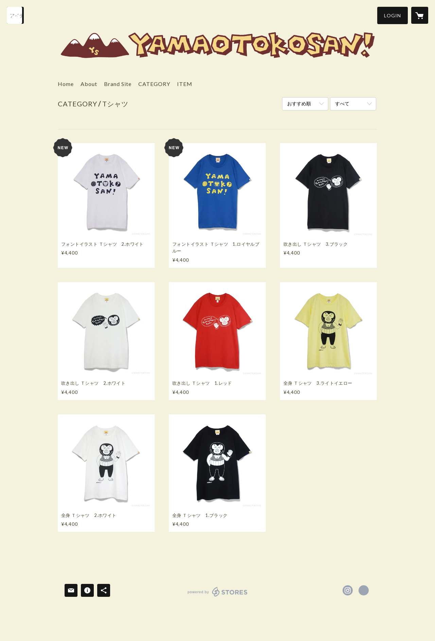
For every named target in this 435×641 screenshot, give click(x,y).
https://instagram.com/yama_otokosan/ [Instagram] (348, 590)
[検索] (15, 15)
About (89, 84)
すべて (342, 103)
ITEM (184, 84)
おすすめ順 (299, 103)
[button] (392, 15)
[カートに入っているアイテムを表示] (419, 15)
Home (66, 84)
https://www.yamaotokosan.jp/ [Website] (364, 590)
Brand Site (118, 84)
